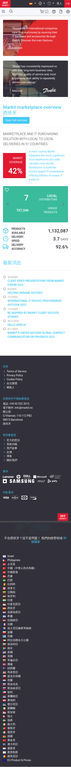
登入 (59, 3)
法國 (8, 624)
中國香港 (10, 572)
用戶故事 (10, 448)
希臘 (8, 616)
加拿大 (9, 588)
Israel (8, 556)
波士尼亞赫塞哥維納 (17, 628)
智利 (8, 692)
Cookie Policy (13, 379)
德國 (8, 736)
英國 (8, 656)
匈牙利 (9, 596)
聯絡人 (9, 387)
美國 (8, 652)
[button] (32, 3)
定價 (7, 452)
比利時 (9, 584)
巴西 (8, 580)
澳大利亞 (10, 744)
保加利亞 (10, 644)
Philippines (11, 560)
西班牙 (9, 608)
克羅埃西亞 (12, 612)
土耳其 (9, 564)
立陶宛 (9, 592)
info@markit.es (24, 407)
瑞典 (8, 720)
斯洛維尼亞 (12, 688)
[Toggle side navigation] (2, 11)
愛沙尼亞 (10, 704)
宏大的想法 (11, 440)
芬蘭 (8, 636)
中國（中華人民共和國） (20, 568)
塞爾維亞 (10, 696)
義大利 (9, 724)
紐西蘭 (9, 668)
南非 (8, 648)
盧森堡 (9, 748)
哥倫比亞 (10, 660)
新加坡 (9, 712)
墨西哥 (9, 732)
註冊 (68, 3)
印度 (8, 600)
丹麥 (8, 576)
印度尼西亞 (12, 604)
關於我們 (10, 460)
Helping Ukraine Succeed (25, 292)
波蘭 (8, 632)
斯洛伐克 (10, 684)
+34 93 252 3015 (19, 403)
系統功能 (10, 444)
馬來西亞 (10, 672)
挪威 (8, 664)
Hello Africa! (17, 324)
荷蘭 (8, 680)
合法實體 (10, 383)
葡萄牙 (9, 728)
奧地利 (9, 700)
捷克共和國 (12, 676)
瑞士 (8, 716)
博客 (7, 456)
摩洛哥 (9, 740)
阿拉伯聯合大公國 (16, 640)
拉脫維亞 (10, 620)
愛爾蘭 (9, 708)
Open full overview (16, 120)
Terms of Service (15, 371)
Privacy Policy (13, 375)
